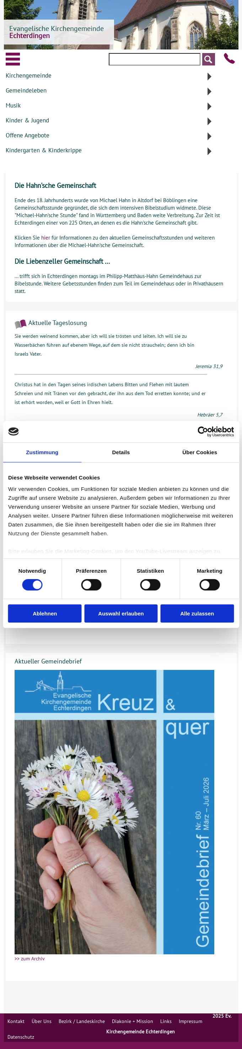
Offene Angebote (27, 135)
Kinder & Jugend (27, 120)
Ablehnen (45, 613)
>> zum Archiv (30, 958)
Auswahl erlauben (121, 613)
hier (45, 237)
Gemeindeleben (26, 90)
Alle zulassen (197, 613)
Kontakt (16, 1021)
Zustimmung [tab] (42, 452)
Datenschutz (20, 1036)
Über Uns (42, 1021)
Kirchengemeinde (29, 75)
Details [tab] (121, 452)
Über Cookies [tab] (199, 452)
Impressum (190, 1021)
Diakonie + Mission (132, 1021)
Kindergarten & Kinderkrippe (44, 150)
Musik (13, 105)
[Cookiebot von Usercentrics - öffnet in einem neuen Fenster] (203, 431)
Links (166, 1021)
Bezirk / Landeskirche (82, 1021)
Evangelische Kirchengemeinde (56, 32)
